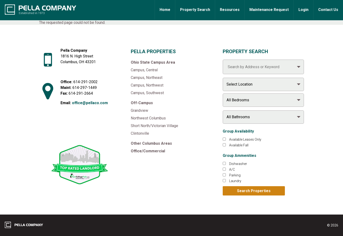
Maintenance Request (269, 9)
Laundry (235, 181)
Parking (235, 175)
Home (165, 9)
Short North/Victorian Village (154, 125)
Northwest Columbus (148, 118)
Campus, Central (144, 70)
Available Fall (238, 145)
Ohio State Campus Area (153, 62)
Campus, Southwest (147, 93)
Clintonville (140, 133)
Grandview (139, 110)
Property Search (195, 9)
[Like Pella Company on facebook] (69, 129)
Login (303, 9)
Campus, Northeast (146, 77)
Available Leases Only (245, 139)
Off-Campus (142, 103)
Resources (230, 9)
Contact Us (328, 9)
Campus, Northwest (147, 85)
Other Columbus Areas (151, 143)
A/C (232, 169)
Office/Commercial (148, 151)
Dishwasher (238, 164)
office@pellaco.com (90, 103)
